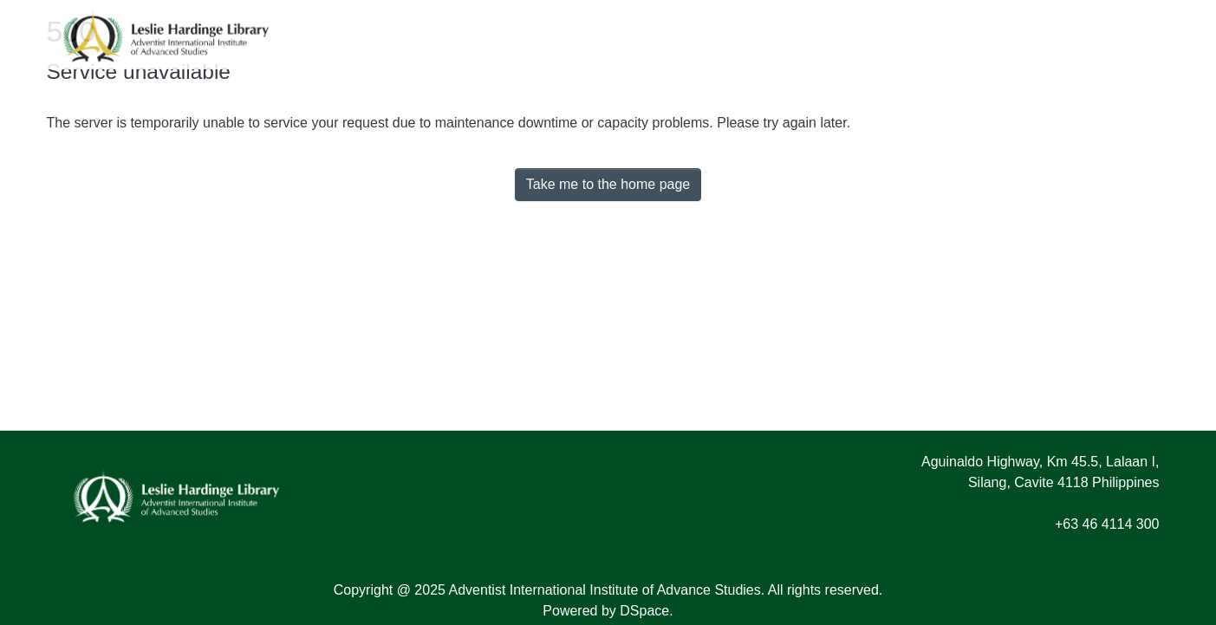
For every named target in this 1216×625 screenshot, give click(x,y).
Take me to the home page (608, 184)
